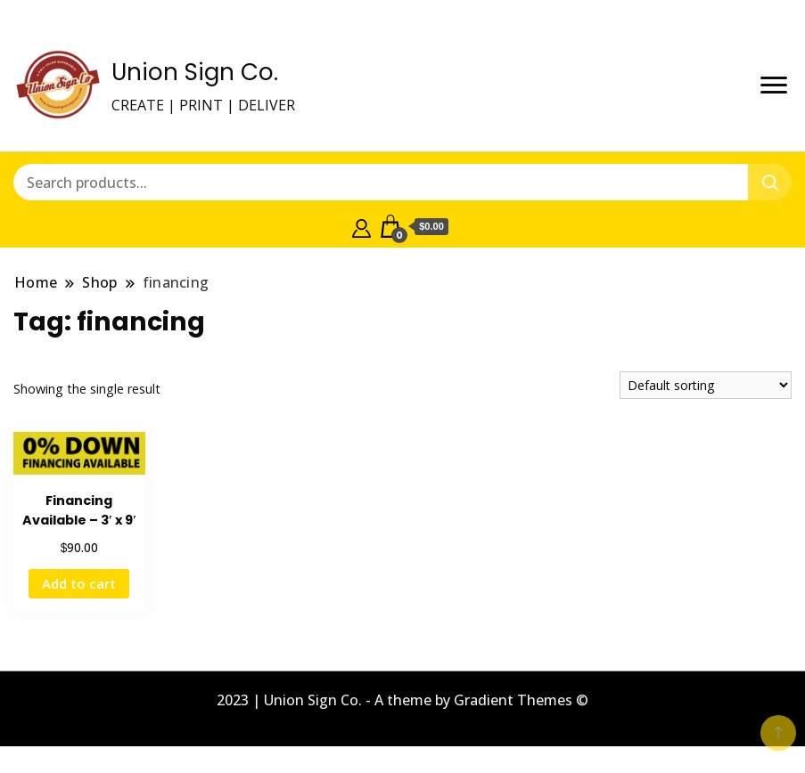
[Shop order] (706, 385)
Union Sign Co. (194, 72)
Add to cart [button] (79, 583)
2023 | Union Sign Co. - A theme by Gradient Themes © (402, 700)
